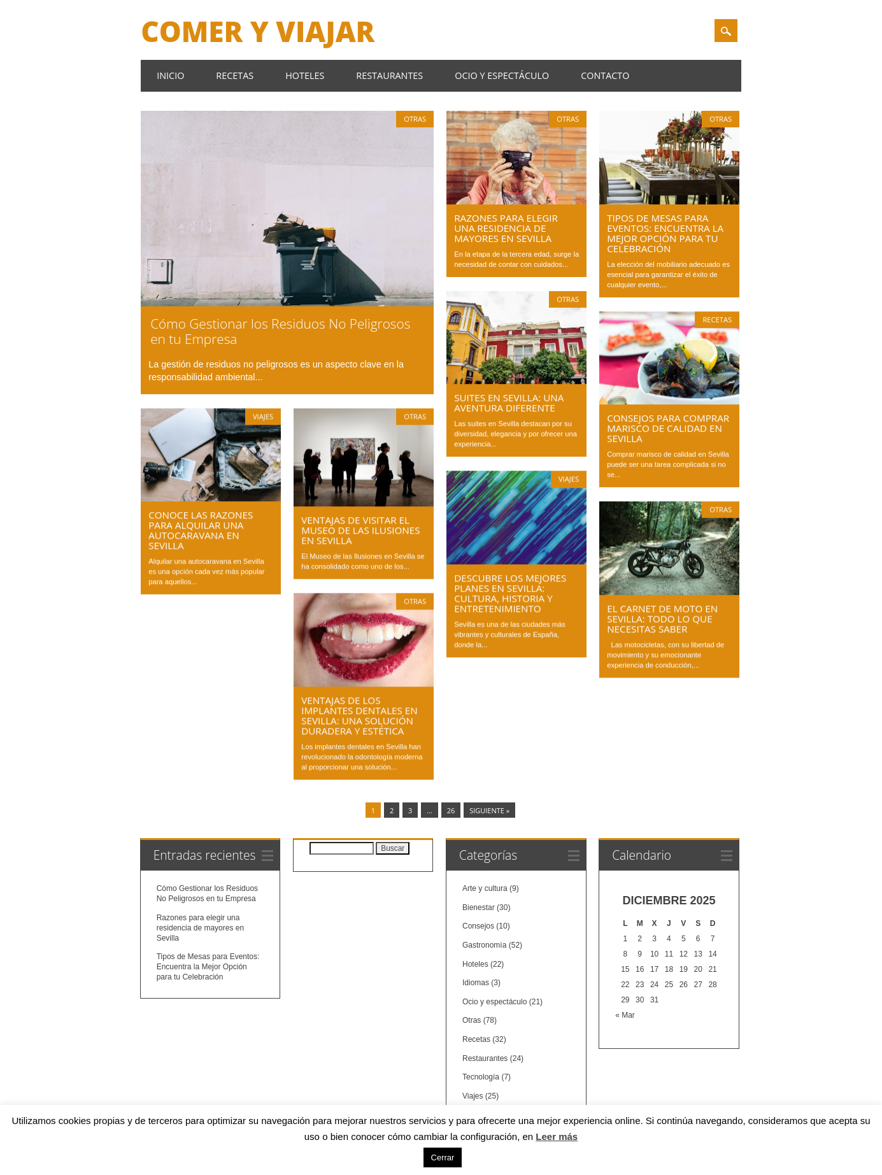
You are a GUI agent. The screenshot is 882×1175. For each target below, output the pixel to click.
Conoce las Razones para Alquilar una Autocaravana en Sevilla (200, 530)
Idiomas (475, 980)
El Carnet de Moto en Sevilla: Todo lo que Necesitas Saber (662, 618)
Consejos (478, 924)
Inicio (170, 75)
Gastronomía (484, 942)
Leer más (557, 1136)
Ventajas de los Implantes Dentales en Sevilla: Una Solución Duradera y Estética (359, 715)
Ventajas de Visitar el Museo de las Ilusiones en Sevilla (360, 529)
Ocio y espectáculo (502, 75)
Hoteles (304, 75)
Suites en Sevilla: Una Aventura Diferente (509, 402)
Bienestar (478, 905)
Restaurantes (389, 75)
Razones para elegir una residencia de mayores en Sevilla (506, 228)
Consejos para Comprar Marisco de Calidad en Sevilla (668, 428)
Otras (415, 119)
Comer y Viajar (257, 31)
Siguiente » (489, 808)
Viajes (263, 416)
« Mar (625, 1013)
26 (451, 808)
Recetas (234, 75)
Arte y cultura (485, 886)
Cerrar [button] (443, 1157)
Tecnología (480, 1074)
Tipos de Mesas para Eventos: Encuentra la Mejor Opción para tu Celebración (665, 233)
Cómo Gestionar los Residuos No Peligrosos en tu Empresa (280, 331)
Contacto (605, 75)
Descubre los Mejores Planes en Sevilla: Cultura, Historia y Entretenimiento (510, 593)
